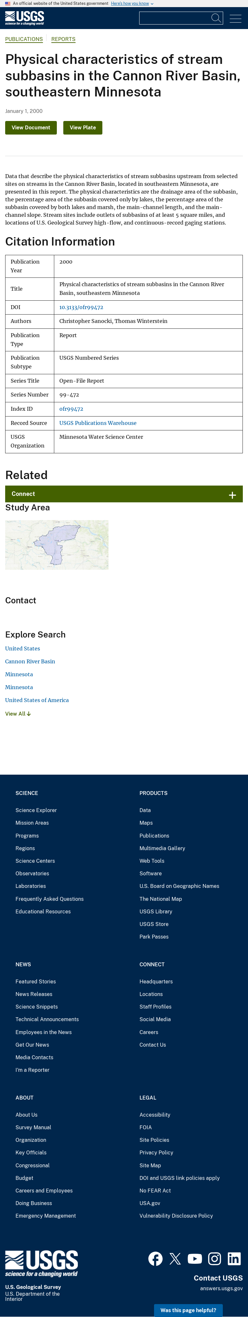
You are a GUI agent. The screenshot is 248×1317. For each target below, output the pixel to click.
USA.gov (150, 1203)
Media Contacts (34, 1057)
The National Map (161, 899)
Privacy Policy (156, 1153)
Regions (25, 848)
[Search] (216, 18)
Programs (27, 836)
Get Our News (32, 1045)
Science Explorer (36, 810)
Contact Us (153, 1045)
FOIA (146, 1127)
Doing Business (34, 1203)
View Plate (83, 128)
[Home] (24, 24)
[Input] (181, 18)
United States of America (37, 700)
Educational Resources (43, 912)
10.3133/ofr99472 (81, 307)
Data (145, 810)
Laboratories (31, 886)
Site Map (150, 1165)
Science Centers (35, 861)
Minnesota (19, 674)
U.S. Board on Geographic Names (179, 886)
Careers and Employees (44, 1191)
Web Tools (152, 861)
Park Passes (154, 937)
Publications (24, 39)
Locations (151, 994)
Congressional (33, 1165)
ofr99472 (71, 409)
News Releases (34, 994)
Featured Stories (36, 982)
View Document (31, 128)
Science (27, 793)
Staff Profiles (155, 1007)
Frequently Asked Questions (50, 899)
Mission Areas (32, 823)
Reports (63, 39)
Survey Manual (33, 1127)
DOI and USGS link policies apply (180, 1178)
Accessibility (155, 1115)
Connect (23, 493)
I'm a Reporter (32, 1070)
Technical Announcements (47, 1019)
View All (18, 714)
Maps (146, 823)
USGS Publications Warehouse (98, 423)
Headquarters (156, 982)
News (23, 964)
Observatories (32, 873)
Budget (24, 1178)
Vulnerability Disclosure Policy (176, 1216)
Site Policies (154, 1140)
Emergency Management (46, 1216)
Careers (149, 1032)
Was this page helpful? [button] (188, 1310)
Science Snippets (37, 1007)
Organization (31, 1140)
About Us (26, 1115)
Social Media (155, 1019)
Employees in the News (44, 1032)
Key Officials (31, 1153)
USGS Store (154, 924)
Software (151, 873)
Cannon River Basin (30, 661)
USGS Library (156, 912)
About (25, 1098)
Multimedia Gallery (162, 848)
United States (22, 648)
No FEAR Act (155, 1191)
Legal (148, 1098)
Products (154, 793)
